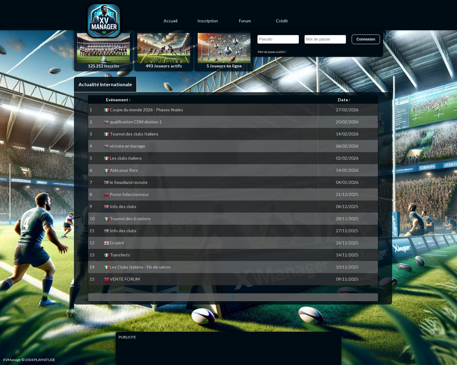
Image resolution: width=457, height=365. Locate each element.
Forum (245, 20)
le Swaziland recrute (129, 182)
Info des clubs (123, 206)
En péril (117, 242)
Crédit (282, 20)
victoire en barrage (127, 145)
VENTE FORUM (125, 279)
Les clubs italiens (126, 158)
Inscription (207, 20)
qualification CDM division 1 (136, 121)
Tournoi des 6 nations (130, 218)
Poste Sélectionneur (129, 194)
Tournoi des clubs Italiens (134, 133)
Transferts (120, 254)
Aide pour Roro (124, 170)
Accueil (170, 20)
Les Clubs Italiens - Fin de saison (140, 266)
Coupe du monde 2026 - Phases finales (146, 109)
